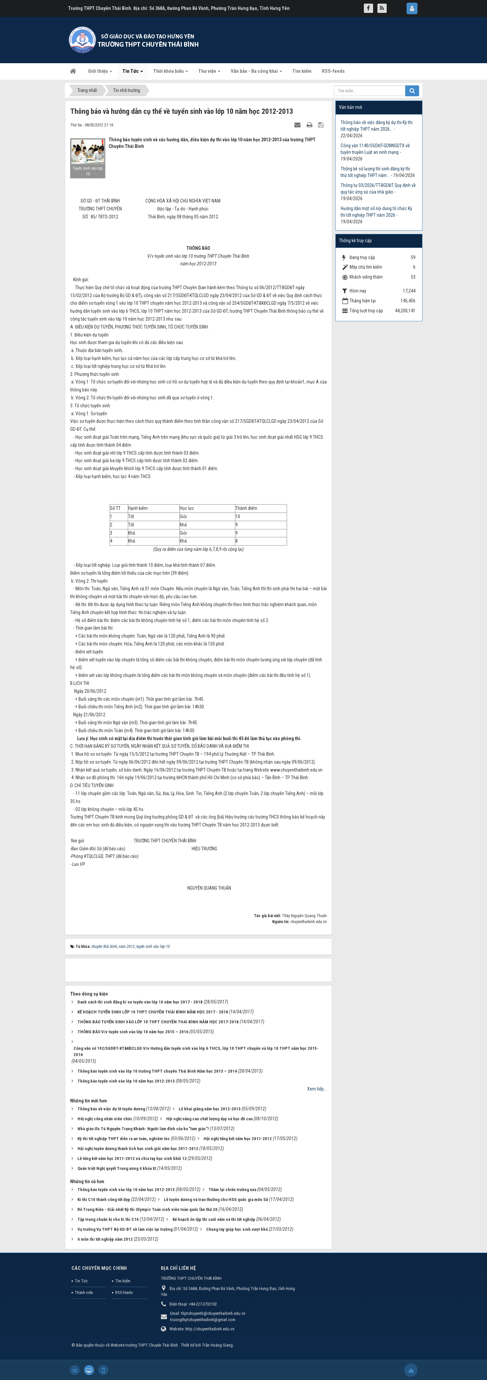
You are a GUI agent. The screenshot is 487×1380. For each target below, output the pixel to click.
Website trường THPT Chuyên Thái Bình (144, 1345)
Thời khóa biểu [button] (170, 73)
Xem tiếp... (317, 1088)
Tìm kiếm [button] (302, 71)
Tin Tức (81, 1280)
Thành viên (84, 1292)
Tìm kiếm (122, 1280)
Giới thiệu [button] (100, 73)
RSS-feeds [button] (333, 71)
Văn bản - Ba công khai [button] (256, 73)
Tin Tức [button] (132, 73)
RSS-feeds (124, 1292)
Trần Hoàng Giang (217, 1345)
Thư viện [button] (209, 73)
